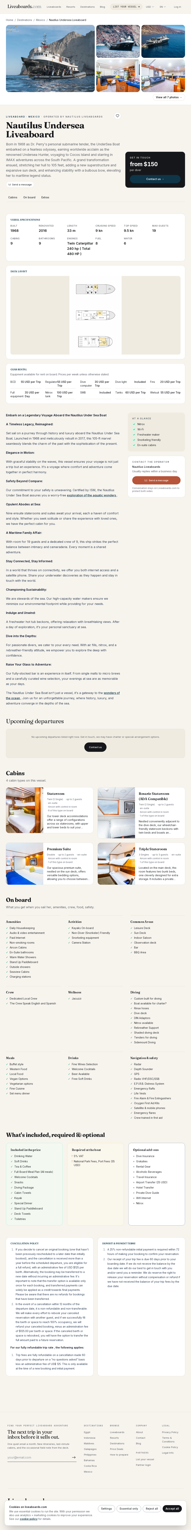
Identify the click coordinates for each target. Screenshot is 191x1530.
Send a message (20, 184)
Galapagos (90, 1448)
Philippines (90, 1454)
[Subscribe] (73, 1457)
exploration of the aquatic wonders (92, 495)
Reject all (152, 1508)
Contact (140, 1437)
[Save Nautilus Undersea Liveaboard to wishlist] (117, 115)
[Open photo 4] (118, 75)
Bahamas (89, 1460)
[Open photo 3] (163, 41)
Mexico (40, 20)
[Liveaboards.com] (24, 6)
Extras (45, 197)
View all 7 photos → (169, 97)
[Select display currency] (150, 6)
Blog (102, 6)
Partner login (143, 1464)
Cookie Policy (170, 1447)
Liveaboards (54, 6)
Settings (106, 1508)
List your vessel (126, 6)
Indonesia (89, 1437)
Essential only (129, 1508)
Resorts (70, 6)
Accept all (172, 1508)
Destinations (87, 6)
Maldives (89, 1443)
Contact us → (155, 179)
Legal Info (168, 1452)
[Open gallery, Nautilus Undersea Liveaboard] (50, 58)
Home (9, 20)
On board (29, 197)
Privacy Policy (170, 1432)
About (139, 1432)
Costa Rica (90, 1465)
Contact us (95, 747)
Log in (177, 6)
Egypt (87, 1432)
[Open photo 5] (163, 75)
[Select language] (162, 6)
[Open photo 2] (118, 41)
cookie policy (28, 1518)
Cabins (12, 197)
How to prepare (119, 1454)
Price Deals (116, 1448)
